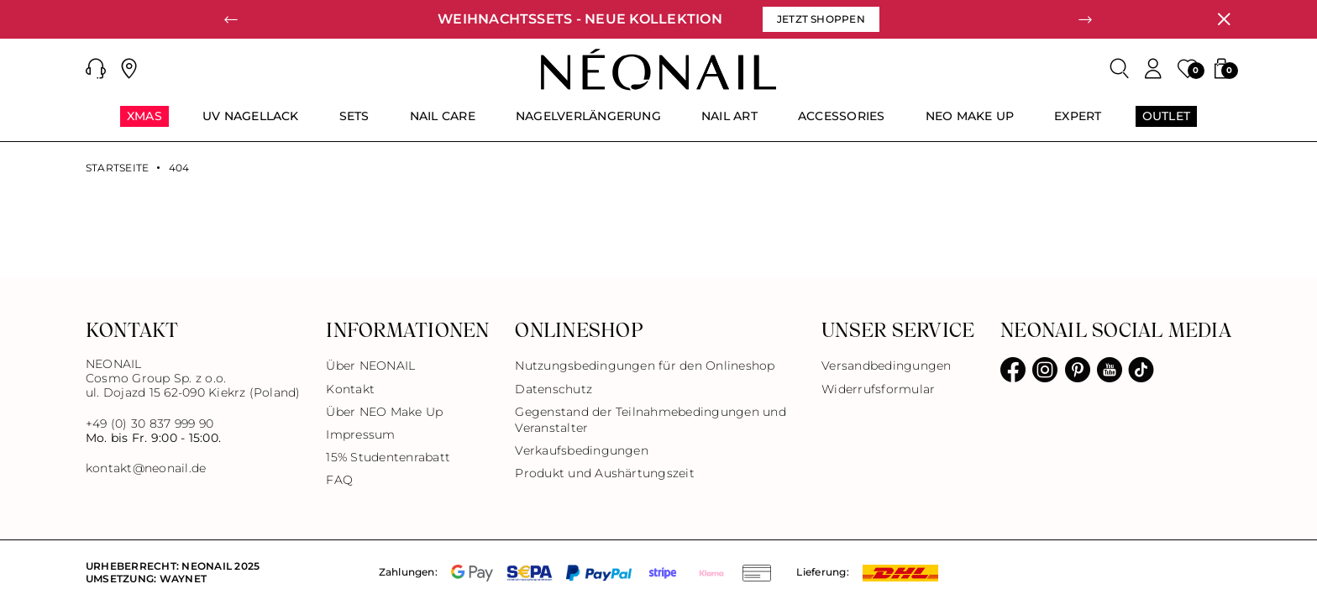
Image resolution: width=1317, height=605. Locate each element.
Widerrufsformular (878, 389)
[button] (96, 69)
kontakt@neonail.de (146, 468)
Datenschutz (553, 389)
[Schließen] (1224, 19)
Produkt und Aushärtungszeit (604, 473)
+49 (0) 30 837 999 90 (149, 423)
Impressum (360, 434)
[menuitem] (144, 123)
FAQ (339, 479)
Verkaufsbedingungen (581, 450)
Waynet (183, 578)
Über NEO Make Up (384, 411)
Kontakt (350, 389)
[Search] (1120, 69)
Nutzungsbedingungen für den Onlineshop (644, 365)
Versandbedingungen (886, 365)
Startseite (117, 168)
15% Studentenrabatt (388, 457)
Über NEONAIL (370, 365)
